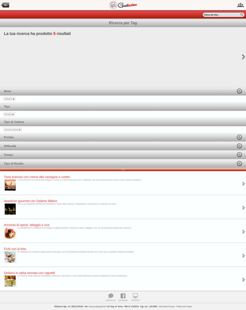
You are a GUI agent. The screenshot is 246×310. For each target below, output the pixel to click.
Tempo (123, 154)
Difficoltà (123, 146)
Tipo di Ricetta (123, 163)
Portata (123, 137)
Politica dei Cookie (184, 306)
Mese (123, 91)
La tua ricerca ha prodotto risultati (123, 59)
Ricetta (9, 114)
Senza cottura (13, 129)
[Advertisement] (123, 59)
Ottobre (10, 98)
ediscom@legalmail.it (98, 306)
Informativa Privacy (167, 306)
